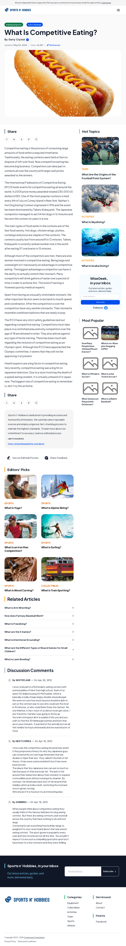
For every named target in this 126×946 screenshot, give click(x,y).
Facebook (101, 921)
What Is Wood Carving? (19, 590)
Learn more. (106, 3)
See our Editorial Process (22, 458)
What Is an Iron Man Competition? (16, 549)
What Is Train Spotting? (55, 590)
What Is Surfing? (51, 547)
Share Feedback (55, 458)
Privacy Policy (10, 941)
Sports (9, 503)
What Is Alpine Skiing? (55, 507)
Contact (100, 907)
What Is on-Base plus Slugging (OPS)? (109, 346)
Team (85, 169)
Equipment (73, 903)
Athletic (71, 925)
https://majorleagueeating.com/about (26, 443)
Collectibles (49, 585)
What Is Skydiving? (93, 222)
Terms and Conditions (27, 941)
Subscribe (100, 302)
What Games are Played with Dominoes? (90, 401)
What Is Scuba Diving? (95, 265)
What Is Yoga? (13, 507)
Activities (88, 216)
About (99, 903)
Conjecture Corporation (34, 937)
